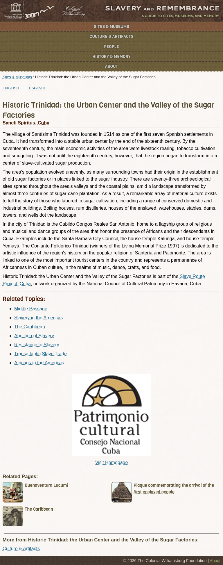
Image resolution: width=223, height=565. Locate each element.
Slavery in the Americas (38, 317)
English (11, 88)
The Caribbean (29, 326)
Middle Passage (30, 308)
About (111, 66)
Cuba (43, 122)
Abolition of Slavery (34, 335)
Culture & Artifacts (111, 36)
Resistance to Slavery (36, 344)
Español (37, 88)
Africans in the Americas (39, 362)
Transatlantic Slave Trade (40, 353)
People (111, 46)
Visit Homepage (111, 462)
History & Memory (112, 56)
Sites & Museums (111, 26)
